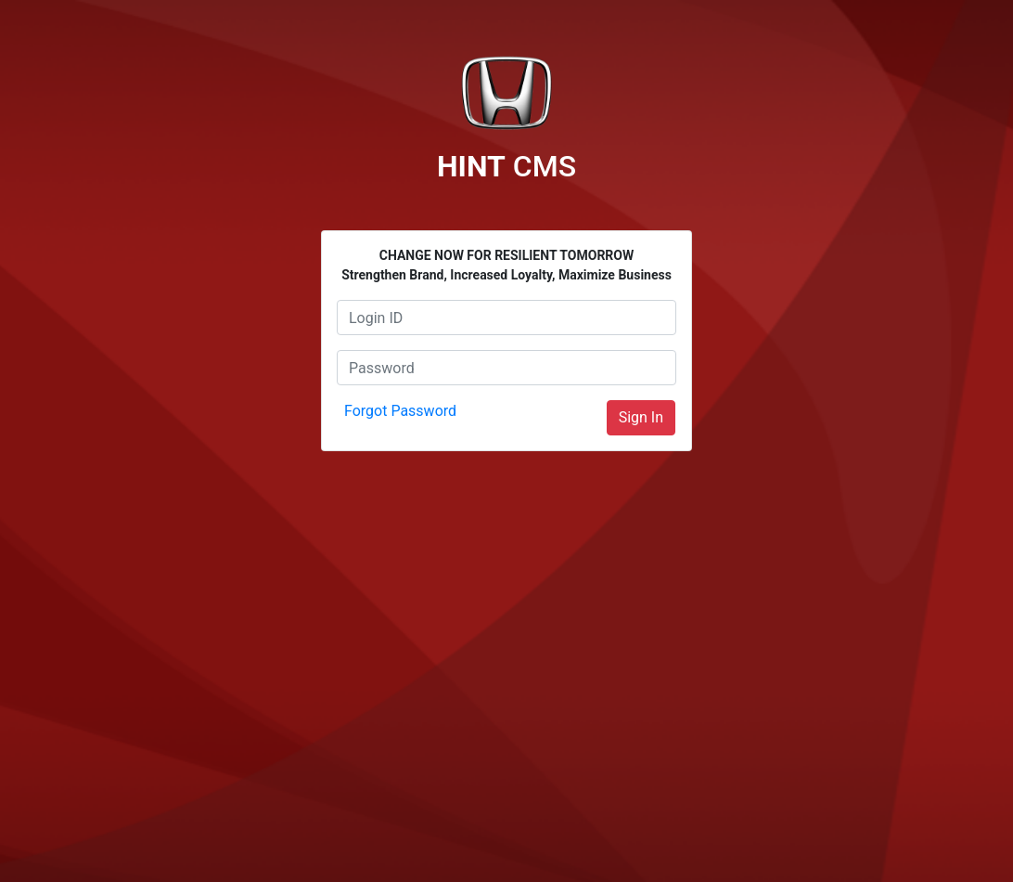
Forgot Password (400, 411)
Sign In (641, 417)
